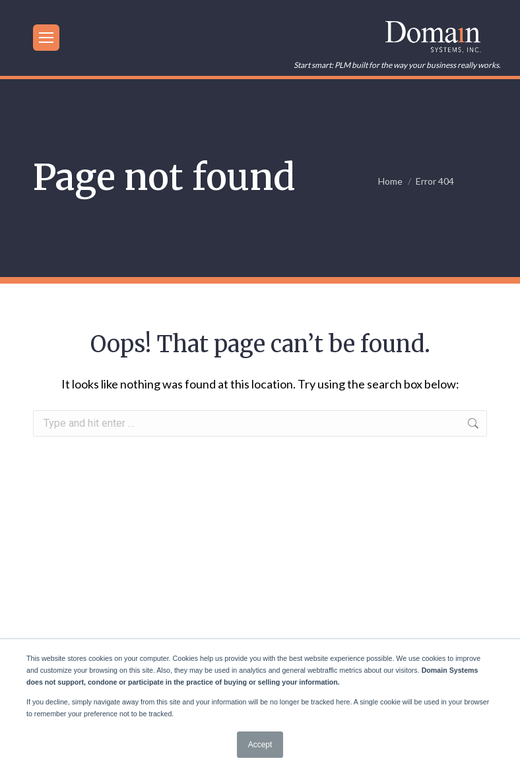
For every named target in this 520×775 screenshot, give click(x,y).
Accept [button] (260, 744)
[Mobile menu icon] (46, 37)
